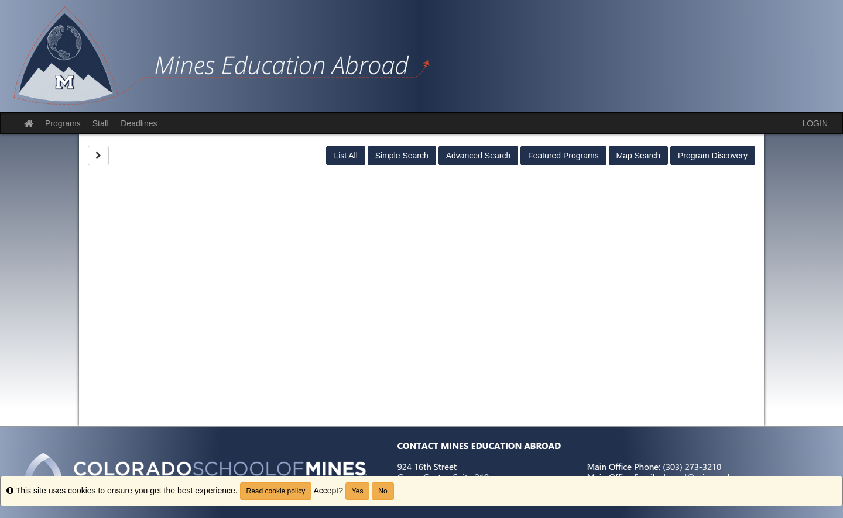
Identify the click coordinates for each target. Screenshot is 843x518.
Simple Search (402, 155)
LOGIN (815, 123)
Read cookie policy (276, 491)
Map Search (638, 155)
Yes (358, 491)
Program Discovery (713, 155)
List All (345, 155)
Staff (100, 123)
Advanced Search (478, 155)
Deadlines (139, 123)
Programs (63, 123)
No (382, 491)
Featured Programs (563, 155)
